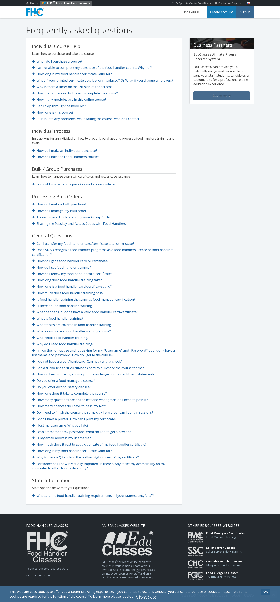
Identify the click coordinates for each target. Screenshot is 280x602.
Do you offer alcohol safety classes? (61, 387)
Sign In (245, 12)
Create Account (222, 12)
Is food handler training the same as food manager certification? (83, 299)
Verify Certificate (198, 3)
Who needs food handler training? (60, 337)
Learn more (222, 95)
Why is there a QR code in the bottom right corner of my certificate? (85, 457)
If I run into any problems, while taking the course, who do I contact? (86, 118)
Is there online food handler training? (62, 305)
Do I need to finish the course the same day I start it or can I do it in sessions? (92, 412)
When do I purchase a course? (57, 61)
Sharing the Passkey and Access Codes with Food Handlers (79, 223)
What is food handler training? (57, 318)
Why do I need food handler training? (63, 344)
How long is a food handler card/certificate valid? (72, 286)
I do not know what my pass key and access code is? (74, 184)
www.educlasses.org (140, 577)
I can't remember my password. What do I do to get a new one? (82, 431)
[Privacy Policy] (146, 596)
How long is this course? (52, 112)
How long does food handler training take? (67, 280)
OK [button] (265, 591)
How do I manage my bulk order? (60, 210)
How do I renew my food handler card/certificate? (72, 273)
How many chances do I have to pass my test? (69, 406)
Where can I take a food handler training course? (71, 331)
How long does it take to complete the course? (69, 393)
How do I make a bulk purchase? (59, 204)
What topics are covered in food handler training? (72, 325)
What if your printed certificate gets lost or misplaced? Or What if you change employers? (102, 80)
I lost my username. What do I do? (60, 425)
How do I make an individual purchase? (64, 150)
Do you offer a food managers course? (63, 380)
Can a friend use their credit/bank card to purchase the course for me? (88, 368)
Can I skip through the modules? (59, 106)
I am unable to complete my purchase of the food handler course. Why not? (92, 67)
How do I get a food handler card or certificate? (70, 261)
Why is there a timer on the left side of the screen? (72, 87)
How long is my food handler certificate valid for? (72, 74)
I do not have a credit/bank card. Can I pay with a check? (77, 361)
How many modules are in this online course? (69, 99)
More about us (38, 575)
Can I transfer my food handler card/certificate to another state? (83, 243)
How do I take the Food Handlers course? (65, 156)
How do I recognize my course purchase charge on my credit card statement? (93, 374)
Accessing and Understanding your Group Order (71, 217)
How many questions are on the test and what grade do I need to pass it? (90, 400)
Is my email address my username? (61, 438)
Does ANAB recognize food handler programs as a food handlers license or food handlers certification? (102, 252)
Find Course (191, 12)
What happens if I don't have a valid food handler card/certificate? (85, 312)
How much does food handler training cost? (67, 293)
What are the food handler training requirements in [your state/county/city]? (93, 495)
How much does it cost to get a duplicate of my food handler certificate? (89, 444)
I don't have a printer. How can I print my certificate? (74, 419)
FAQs (177, 3)
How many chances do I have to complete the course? (75, 93)
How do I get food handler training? (61, 267)
